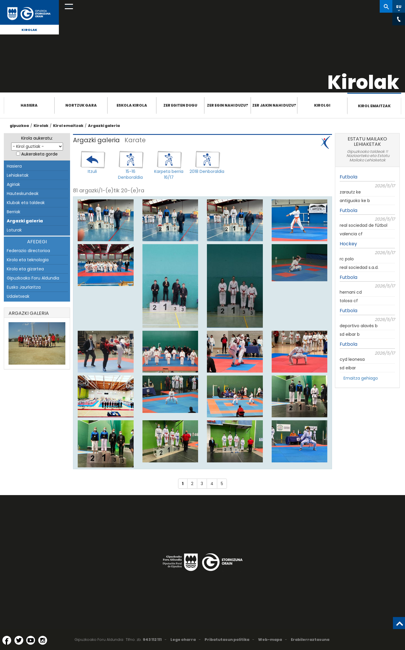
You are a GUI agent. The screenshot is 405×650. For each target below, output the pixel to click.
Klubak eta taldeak (26, 203)
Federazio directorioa (28, 251)
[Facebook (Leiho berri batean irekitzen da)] (6, 640)
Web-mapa (270, 639)
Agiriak (13, 184)
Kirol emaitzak (374, 105)
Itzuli (92, 171)
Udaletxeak (18, 296)
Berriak (13, 212)
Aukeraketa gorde (39, 154)
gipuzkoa (19, 125)
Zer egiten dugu (180, 105)
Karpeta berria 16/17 (168, 174)
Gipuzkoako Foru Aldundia (33, 278)
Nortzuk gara (81, 105)
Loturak (14, 230)
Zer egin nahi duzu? (227, 105)
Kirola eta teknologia (28, 260)
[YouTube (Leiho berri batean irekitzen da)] (30, 640)
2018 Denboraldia (207, 171)
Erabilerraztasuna (310, 639)
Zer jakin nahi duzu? (274, 105)
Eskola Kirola (132, 105)
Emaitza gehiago (360, 378)
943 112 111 (152, 639)
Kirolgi (322, 105)
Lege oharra (183, 639)
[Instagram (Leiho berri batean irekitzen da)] (42, 640)
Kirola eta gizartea (25, 269)
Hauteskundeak (23, 193)
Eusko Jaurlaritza (24, 287)
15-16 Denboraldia (130, 174)
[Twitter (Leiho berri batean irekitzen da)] (18, 640)
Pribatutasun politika (227, 639)
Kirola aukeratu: (37, 138)
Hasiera (29, 105)
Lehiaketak (18, 175)
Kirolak (29, 29)
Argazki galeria (104, 125)
